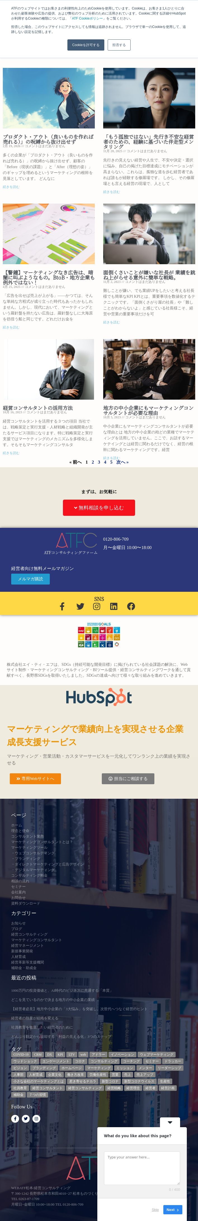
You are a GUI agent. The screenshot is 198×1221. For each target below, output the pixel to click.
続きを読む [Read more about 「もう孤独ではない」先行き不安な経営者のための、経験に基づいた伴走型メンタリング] (111, 192)
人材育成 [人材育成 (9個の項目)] (36, 1075)
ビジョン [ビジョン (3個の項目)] (20, 1068)
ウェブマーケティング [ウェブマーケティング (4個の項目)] (156, 1055)
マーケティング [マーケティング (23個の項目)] (99, 1068)
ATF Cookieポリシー (87, 18)
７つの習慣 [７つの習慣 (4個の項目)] (37, 1095)
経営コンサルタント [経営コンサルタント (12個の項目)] (47, 1088)
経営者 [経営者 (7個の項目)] (150, 1088)
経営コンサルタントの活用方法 (38, 407)
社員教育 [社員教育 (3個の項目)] (20, 1088)
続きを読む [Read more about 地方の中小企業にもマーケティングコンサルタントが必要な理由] (111, 458)
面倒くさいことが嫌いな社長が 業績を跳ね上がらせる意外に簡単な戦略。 (149, 275)
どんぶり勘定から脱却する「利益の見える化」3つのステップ (61, 1036)
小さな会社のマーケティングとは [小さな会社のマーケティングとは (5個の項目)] (38, 1081)
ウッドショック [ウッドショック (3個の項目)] (25, 1061)
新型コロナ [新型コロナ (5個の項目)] (110, 1081)
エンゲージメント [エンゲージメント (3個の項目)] (56, 1061)
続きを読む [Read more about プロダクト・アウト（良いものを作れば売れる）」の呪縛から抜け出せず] (11, 187)
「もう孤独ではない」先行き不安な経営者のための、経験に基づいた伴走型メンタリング (148, 141)
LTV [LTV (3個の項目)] (72, 1055)
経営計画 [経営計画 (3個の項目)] (168, 1088)
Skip (155, 1210)
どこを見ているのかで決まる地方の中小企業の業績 (53, 1000)
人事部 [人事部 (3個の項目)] (18, 1075)
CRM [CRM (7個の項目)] (38, 1055)
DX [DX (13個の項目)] (49, 1055)
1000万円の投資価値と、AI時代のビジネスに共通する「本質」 (62, 990)
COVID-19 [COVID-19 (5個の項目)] (21, 1055)
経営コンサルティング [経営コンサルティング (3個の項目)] (85, 1088)
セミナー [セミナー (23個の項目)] (152, 1061)
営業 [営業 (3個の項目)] (115, 1075)
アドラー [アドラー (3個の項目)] (98, 1055)
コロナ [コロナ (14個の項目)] (80, 1061)
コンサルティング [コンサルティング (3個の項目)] (104, 1061)
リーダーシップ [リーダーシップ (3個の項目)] (169, 1068)
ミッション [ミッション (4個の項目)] (124, 1068)
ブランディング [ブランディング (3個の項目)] (44, 1068)
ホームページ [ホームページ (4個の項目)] (72, 1068)
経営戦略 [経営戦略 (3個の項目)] (114, 1088)
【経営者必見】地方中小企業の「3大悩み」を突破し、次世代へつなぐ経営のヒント (79, 1009)
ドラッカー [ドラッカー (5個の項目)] (172, 1061)
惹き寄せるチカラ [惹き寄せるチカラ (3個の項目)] (82, 1081)
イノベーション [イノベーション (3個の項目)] (122, 1055)
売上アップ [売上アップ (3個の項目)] (144, 1075)
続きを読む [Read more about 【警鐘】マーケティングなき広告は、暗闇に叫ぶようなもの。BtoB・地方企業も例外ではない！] (11, 327)
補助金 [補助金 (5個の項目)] (18, 1095)
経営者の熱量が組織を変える (34, 1018)
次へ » (122, 462)
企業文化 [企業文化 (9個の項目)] (55, 1075)
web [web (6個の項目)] (83, 1055)
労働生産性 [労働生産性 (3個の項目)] (97, 1075)
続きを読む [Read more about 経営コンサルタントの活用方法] (11, 453)
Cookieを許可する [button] (85, 45)
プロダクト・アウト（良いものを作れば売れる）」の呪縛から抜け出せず (48, 139)
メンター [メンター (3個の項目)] (145, 1068)
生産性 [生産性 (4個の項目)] (165, 1081)
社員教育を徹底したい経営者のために (42, 1027)
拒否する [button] (119, 45)
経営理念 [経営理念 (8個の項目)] (133, 1088)
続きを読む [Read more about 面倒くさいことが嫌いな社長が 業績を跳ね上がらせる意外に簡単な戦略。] (111, 322)
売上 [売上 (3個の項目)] (127, 1075)
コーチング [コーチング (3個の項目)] (131, 1061)
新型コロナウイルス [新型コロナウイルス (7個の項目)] (139, 1081)
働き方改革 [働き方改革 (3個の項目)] (75, 1075)
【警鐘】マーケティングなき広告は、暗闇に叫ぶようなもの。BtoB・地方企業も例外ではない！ (49, 277)
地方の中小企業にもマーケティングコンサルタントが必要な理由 (148, 410)
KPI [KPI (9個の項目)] (60, 1055)
